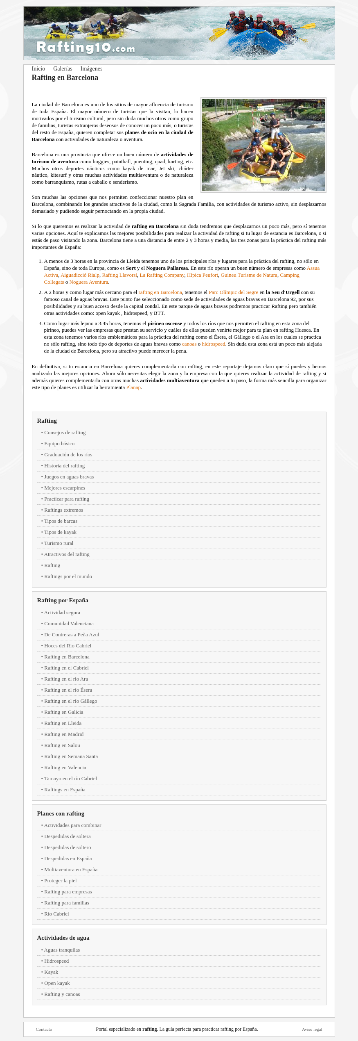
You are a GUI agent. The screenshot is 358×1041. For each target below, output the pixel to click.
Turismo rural (58, 543)
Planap (133, 387)
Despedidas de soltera (67, 836)
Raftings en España (64, 789)
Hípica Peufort (202, 275)
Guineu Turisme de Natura (249, 275)
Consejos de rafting (65, 432)
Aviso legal (312, 1029)
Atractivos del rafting (67, 554)
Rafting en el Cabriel (66, 668)
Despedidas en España (68, 858)
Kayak (51, 972)
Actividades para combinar (72, 825)
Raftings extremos (63, 510)
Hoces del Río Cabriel (67, 645)
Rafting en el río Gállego (70, 701)
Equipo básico (59, 443)
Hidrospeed (56, 961)
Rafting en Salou (62, 745)
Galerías (62, 69)
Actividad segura (62, 612)
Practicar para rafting (66, 499)
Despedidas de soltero (67, 847)
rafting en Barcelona (160, 292)
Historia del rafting (64, 465)
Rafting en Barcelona (66, 657)
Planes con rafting (61, 813)
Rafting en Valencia (65, 767)
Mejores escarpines (64, 488)
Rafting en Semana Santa (71, 756)
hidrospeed (213, 344)
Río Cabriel (56, 914)
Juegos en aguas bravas (69, 477)
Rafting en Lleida (62, 723)
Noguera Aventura (89, 282)
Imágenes (92, 69)
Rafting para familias (66, 903)
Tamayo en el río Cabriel (70, 778)
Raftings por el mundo (68, 576)
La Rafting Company (162, 275)
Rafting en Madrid (63, 734)
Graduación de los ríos (68, 454)
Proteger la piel (60, 880)
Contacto (44, 1029)
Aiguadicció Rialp (80, 275)
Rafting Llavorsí (119, 275)
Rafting (47, 420)
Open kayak (57, 983)
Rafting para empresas (68, 891)
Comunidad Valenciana (69, 623)
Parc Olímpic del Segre (233, 292)
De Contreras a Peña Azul (71, 634)
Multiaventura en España (70, 869)
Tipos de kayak (60, 532)
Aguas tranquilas (62, 950)
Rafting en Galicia (63, 712)
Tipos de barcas (60, 521)
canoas (189, 344)
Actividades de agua (63, 937)
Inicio (38, 69)
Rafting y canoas (62, 994)
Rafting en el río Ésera (68, 690)
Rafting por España (63, 600)
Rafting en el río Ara (66, 679)
